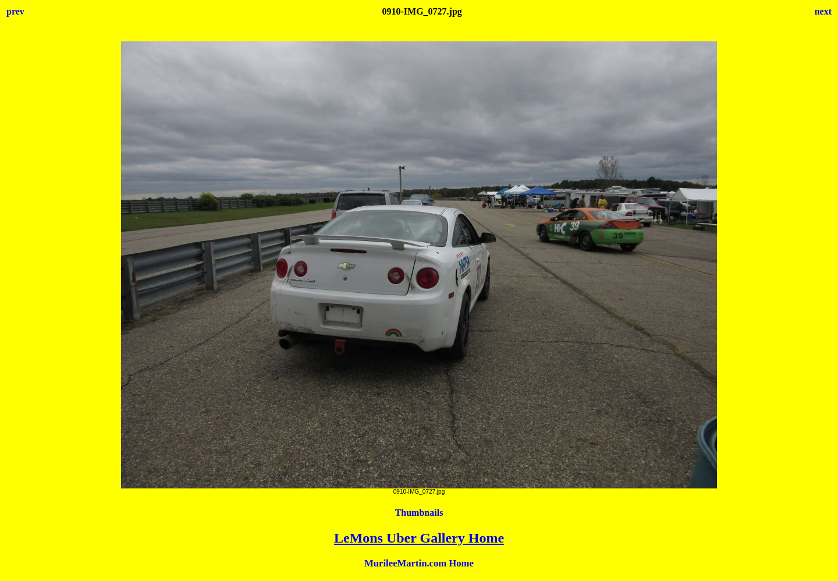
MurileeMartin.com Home (419, 563)
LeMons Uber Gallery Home (419, 537)
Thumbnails (419, 513)
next (823, 11)
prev (15, 11)
